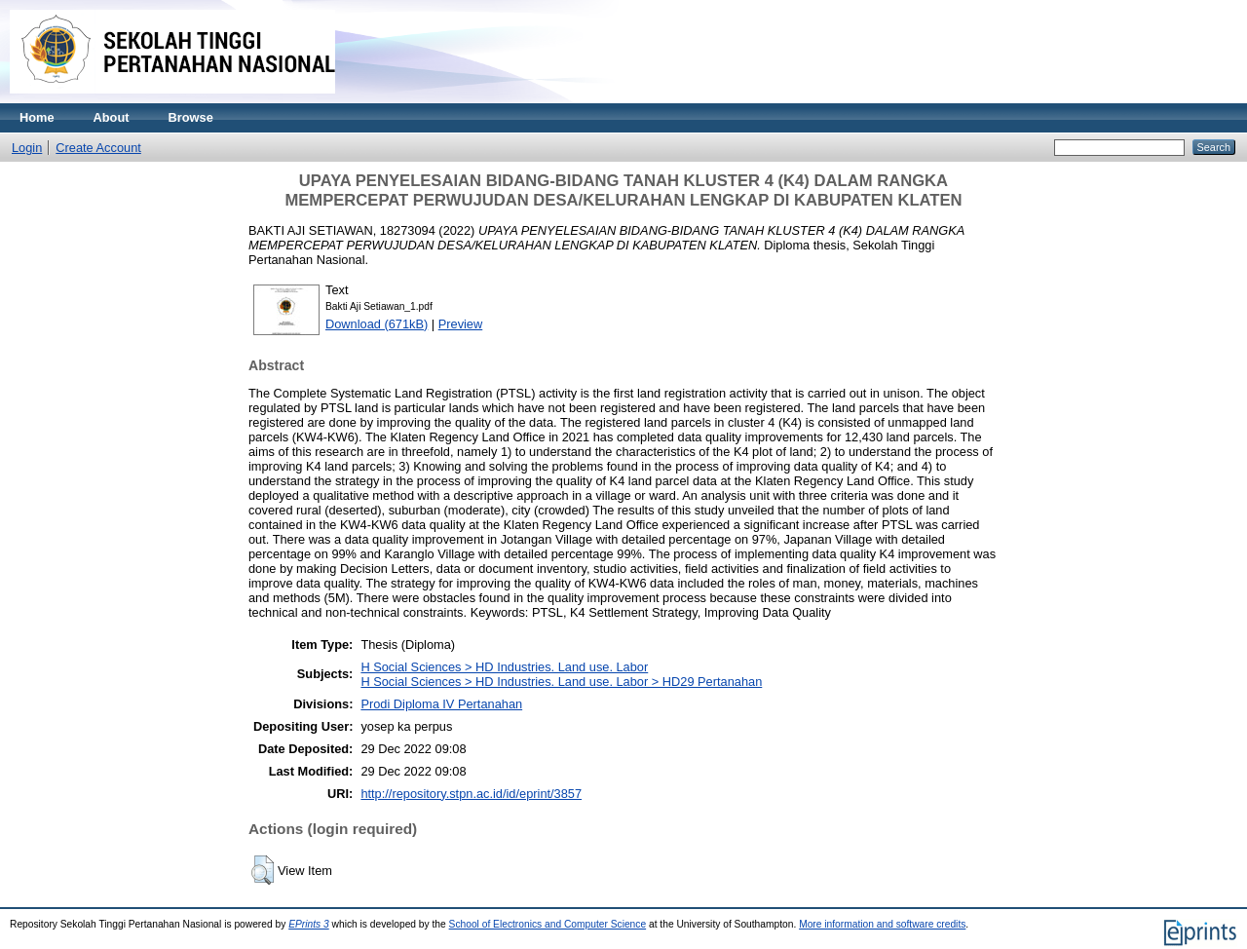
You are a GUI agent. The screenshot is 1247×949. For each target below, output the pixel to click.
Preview (460, 324)
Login (27, 147)
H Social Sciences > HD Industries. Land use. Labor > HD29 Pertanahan (561, 681)
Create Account (98, 147)
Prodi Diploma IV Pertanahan (441, 704)
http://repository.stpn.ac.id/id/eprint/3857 (471, 793)
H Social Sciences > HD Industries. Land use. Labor (504, 667)
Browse (191, 117)
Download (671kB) (376, 324)
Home (37, 117)
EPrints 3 (308, 924)
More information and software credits (882, 924)
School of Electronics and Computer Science (548, 924)
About (112, 117)
